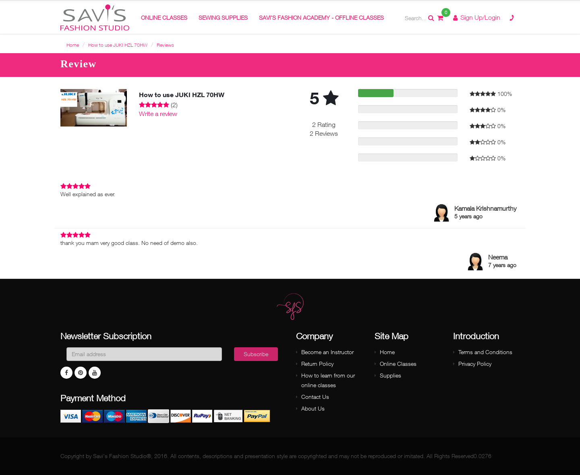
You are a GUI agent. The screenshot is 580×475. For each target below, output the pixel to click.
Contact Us (315, 396)
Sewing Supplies (223, 17)
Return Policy (317, 363)
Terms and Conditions (485, 351)
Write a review (158, 113)
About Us (313, 408)
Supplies (390, 375)
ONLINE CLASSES (164, 17)
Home (72, 45)
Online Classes (398, 363)
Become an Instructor (327, 351)
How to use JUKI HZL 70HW (117, 45)
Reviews (165, 45)
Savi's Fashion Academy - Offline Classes (321, 17)
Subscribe (256, 354)
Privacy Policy (474, 363)
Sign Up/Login (476, 17)
